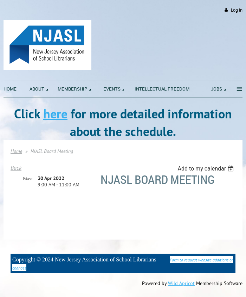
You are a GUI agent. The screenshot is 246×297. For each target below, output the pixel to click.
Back (16, 167)
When (27, 178)
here (55, 113)
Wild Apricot (181, 283)
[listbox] (206, 168)
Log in (236, 10)
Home (16, 151)
